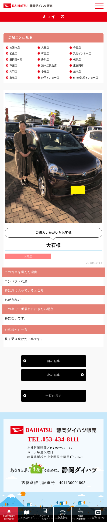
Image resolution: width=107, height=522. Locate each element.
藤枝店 (13, 77)
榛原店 (77, 59)
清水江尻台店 (49, 65)
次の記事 (53, 375)
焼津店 (77, 71)
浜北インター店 (82, 53)
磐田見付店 (16, 59)
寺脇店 (77, 47)
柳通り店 (15, 47)
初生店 (13, 53)
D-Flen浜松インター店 (85, 77)
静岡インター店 (50, 77)
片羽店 (13, 71)
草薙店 (13, 65)
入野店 (45, 47)
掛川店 (45, 59)
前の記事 (53, 361)
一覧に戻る (53, 396)
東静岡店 (78, 65)
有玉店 (45, 53)
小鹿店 (45, 71)
